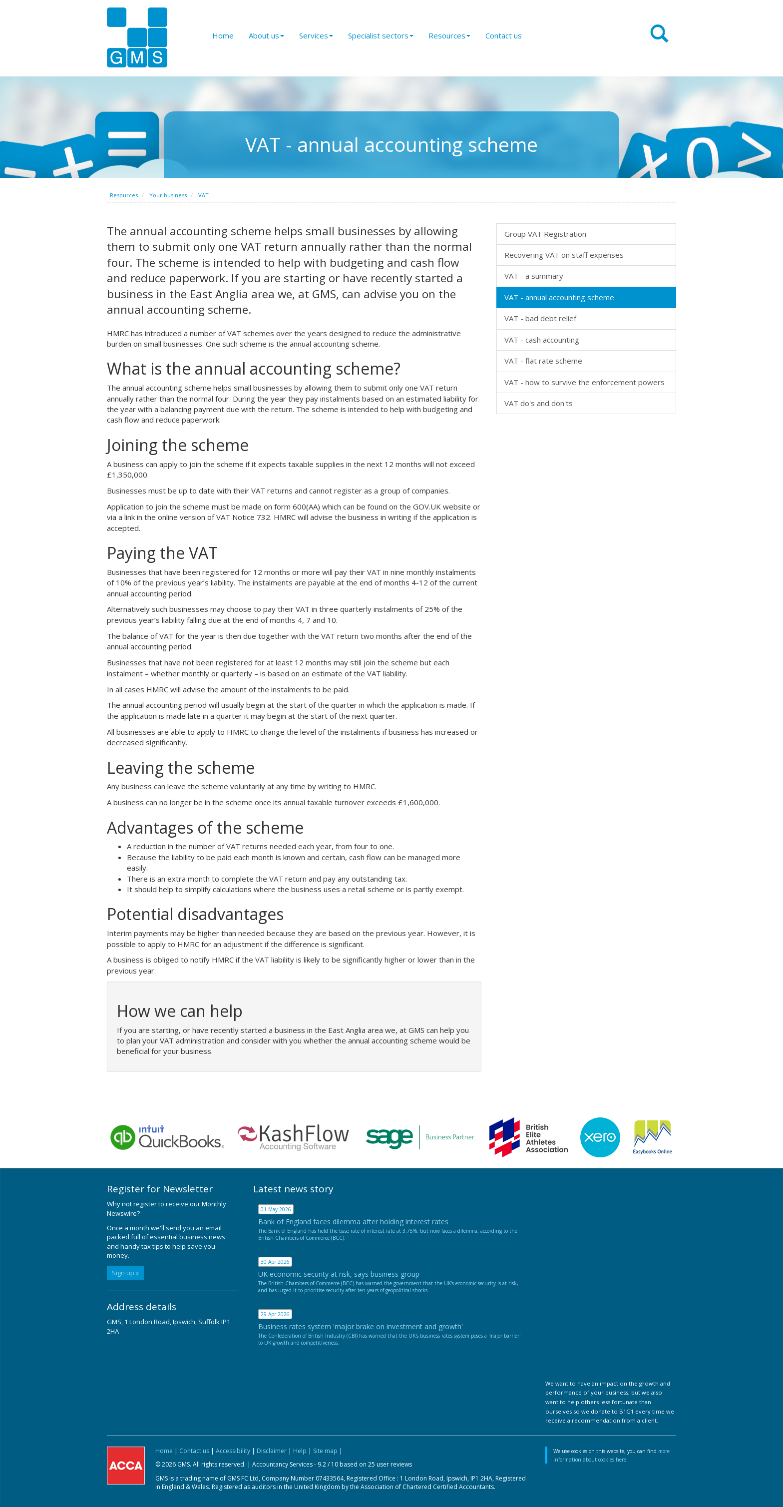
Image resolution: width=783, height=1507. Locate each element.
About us (266, 35)
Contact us (503, 35)
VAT (203, 195)
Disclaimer (272, 1451)
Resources (449, 35)
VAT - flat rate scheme (543, 361)
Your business (168, 195)
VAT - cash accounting (541, 340)
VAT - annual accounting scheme (559, 297)
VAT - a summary (533, 276)
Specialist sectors (380, 35)
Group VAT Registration (545, 234)
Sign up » (125, 1272)
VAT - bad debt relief (540, 318)
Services (316, 35)
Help (300, 1451)
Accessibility (233, 1451)
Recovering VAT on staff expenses (564, 255)
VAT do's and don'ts (538, 403)
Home (223, 35)
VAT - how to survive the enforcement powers (584, 382)
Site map (325, 1451)
